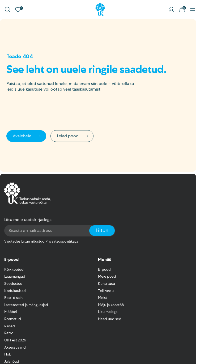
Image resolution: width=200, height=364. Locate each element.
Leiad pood (73, 136)
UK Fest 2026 (15, 340)
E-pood (104, 269)
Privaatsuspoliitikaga (61, 241)
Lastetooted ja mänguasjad (26, 304)
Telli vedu (106, 290)
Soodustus (13, 283)
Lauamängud (14, 276)
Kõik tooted (14, 269)
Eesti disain (13, 297)
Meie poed (107, 276)
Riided (9, 326)
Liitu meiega (107, 311)
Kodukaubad (15, 290)
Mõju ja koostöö (111, 304)
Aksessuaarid (15, 347)
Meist (102, 297)
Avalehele (27, 136)
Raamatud (12, 318)
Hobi (8, 354)
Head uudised (109, 318)
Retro (8, 333)
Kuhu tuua (106, 283)
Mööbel (10, 311)
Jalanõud (11, 361)
